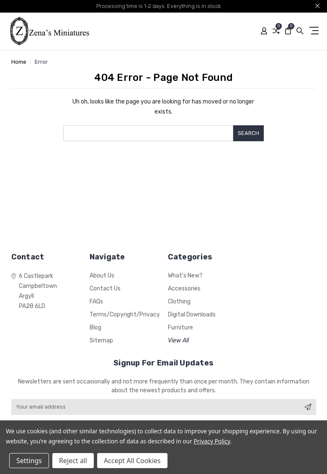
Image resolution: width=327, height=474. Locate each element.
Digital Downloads (192, 314)
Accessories (184, 288)
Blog (95, 327)
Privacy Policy (211, 441)
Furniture (180, 327)
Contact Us (105, 288)
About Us (102, 275)
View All (178, 340)
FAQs (96, 301)
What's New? (185, 275)
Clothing (179, 301)
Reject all (73, 460)
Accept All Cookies (132, 460)
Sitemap (101, 340)
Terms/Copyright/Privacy (125, 314)
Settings (29, 460)
